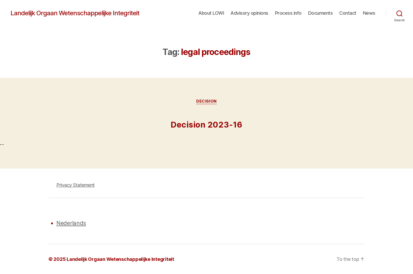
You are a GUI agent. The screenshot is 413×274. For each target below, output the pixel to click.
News (369, 13)
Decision (206, 101)
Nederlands (71, 223)
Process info (288, 13)
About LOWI (211, 13)
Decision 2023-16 (206, 124)
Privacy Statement (75, 185)
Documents (320, 13)
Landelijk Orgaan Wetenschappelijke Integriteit (75, 13)
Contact (347, 13)
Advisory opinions (249, 13)
